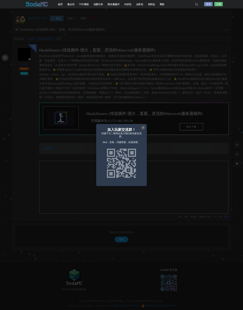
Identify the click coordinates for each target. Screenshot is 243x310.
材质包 (127, 4)
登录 (208, 4)
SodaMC (37, 4)
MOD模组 (84, 4)
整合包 (71, 4)
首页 (60, 4)
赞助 (162, 4)
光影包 (139, 4)
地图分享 (98, 4)
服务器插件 (114, 4)
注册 (218, 4)
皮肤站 (151, 4)
